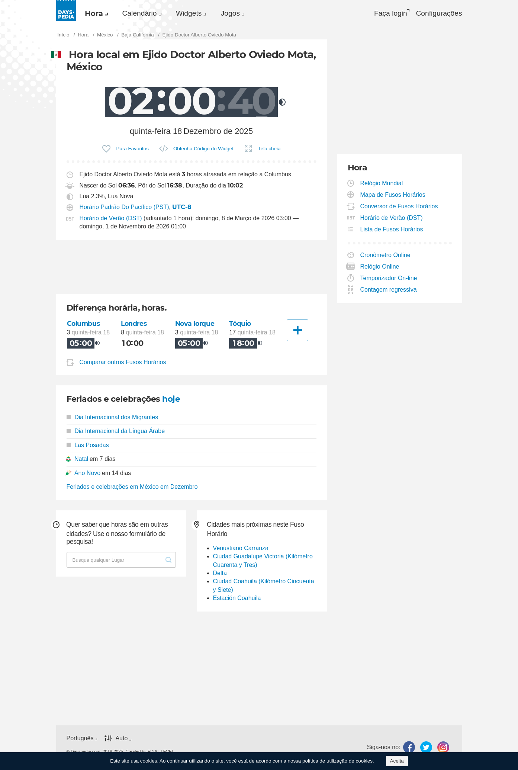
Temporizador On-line (389, 279)
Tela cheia (269, 149)
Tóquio (240, 324)
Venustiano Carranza (240, 549)
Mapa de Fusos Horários (393, 195)
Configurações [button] (438, 13)
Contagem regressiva (389, 290)
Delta (220, 574)
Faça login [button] (387, 13)
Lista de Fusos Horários (392, 230)
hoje (171, 400)
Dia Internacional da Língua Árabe (116, 432)
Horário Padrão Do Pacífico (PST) (124, 208)
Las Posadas (88, 445)
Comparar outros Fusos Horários (123, 363)
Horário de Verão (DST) (111, 219)
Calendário (145, 13)
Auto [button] (121, 739)
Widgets (198, 13)
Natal (81, 459)
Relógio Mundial (382, 184)
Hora (96, 13)
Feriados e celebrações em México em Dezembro (132, 487)
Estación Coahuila (237, 599)
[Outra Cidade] (297, 331)
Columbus (83, 324)
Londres (134, 324)
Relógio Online (380, 267)
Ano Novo (87, 473)
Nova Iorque (195, 324)
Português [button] (80, 739)
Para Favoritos (132, 149)
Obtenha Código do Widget (203, 149)
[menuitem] (96, 13)
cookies (148, 761)
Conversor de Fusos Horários (399, 207)
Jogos (244, 13)
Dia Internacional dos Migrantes (112, 418)
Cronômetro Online (386, 256)
